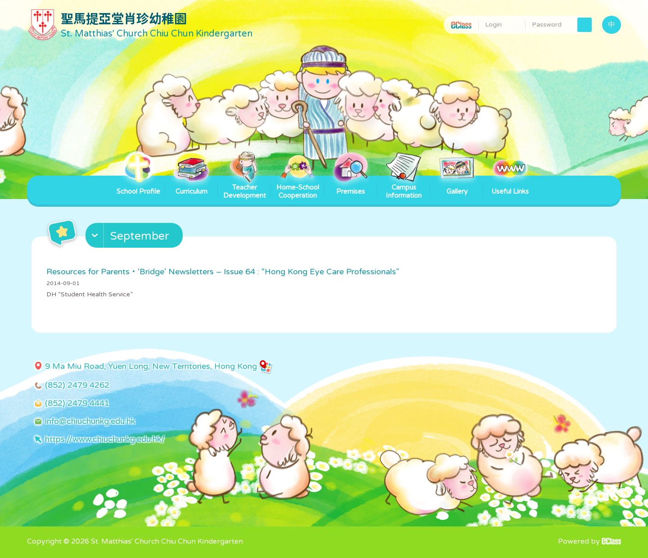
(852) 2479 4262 (77, 385)
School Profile (138, 185)
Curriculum (191, 185)
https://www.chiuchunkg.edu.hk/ (105, 439)
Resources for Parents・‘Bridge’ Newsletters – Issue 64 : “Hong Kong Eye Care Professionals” (222, 272)
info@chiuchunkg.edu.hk (90, 421)
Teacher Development (244, 188)
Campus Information (404, 188)
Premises (351, 185)
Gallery (457, 185)
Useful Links (510, 185)
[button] (135, 237)
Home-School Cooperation (297, 188)
